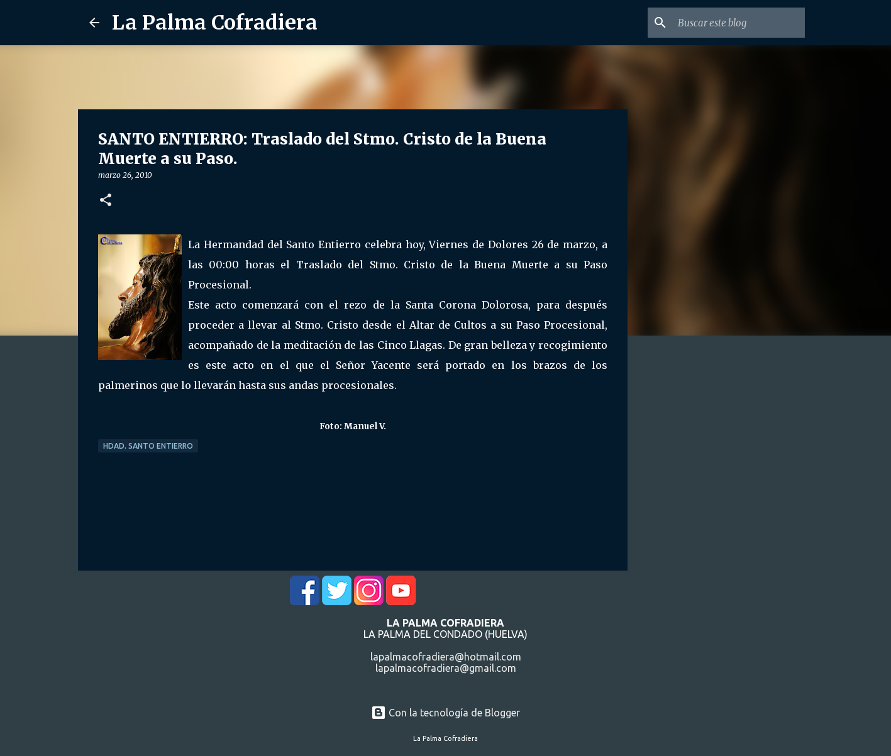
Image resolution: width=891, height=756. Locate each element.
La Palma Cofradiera (215, 22)
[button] (105, 200)
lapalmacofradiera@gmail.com (445, 668)
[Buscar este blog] (739, 23)
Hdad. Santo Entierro (148, 446)
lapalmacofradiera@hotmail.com (445, 656)
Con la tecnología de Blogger (445, 712)
